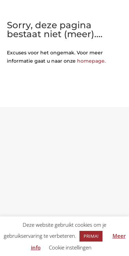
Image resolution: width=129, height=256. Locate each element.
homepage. (91, 61)
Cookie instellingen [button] (70, 247)
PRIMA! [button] (91, 236)
